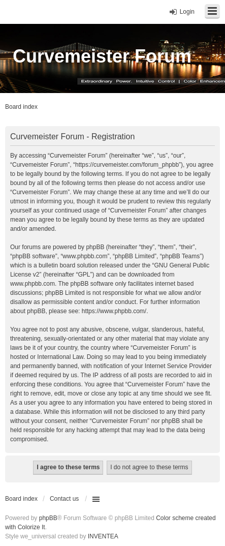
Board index (21, 498)
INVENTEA (103, 536)
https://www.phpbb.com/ (114, 311)
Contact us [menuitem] (64, 498)
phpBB (48, 518)
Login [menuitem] (187, 11)
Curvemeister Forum (102, 56)
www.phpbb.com (32, 283)
